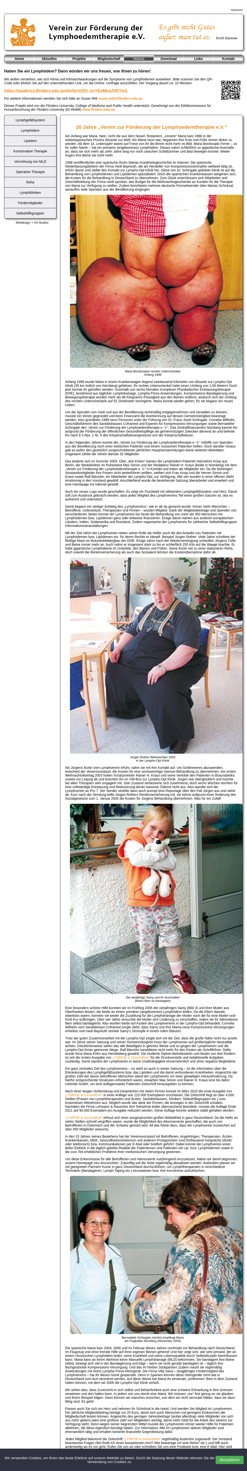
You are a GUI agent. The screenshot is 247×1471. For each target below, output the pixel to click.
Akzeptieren (230, 1460)
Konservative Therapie (30, 151)
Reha (30, 182)
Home (19, 59)
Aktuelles (49, 59)
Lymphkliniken (30, 192)
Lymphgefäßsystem (30, 120)
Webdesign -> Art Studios (32, 222)
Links (198, 59)
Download (169, 59)
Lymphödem (30, 130)
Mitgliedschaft (109, 59)
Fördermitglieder (30, 203)
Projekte (79, 59)
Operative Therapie (30, 172)
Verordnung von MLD (30, 161)
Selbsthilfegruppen (30, 213)
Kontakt (228, 59)
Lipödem (30, 141)
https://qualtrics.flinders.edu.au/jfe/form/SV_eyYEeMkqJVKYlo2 (65, 90)
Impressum (237, 10)
